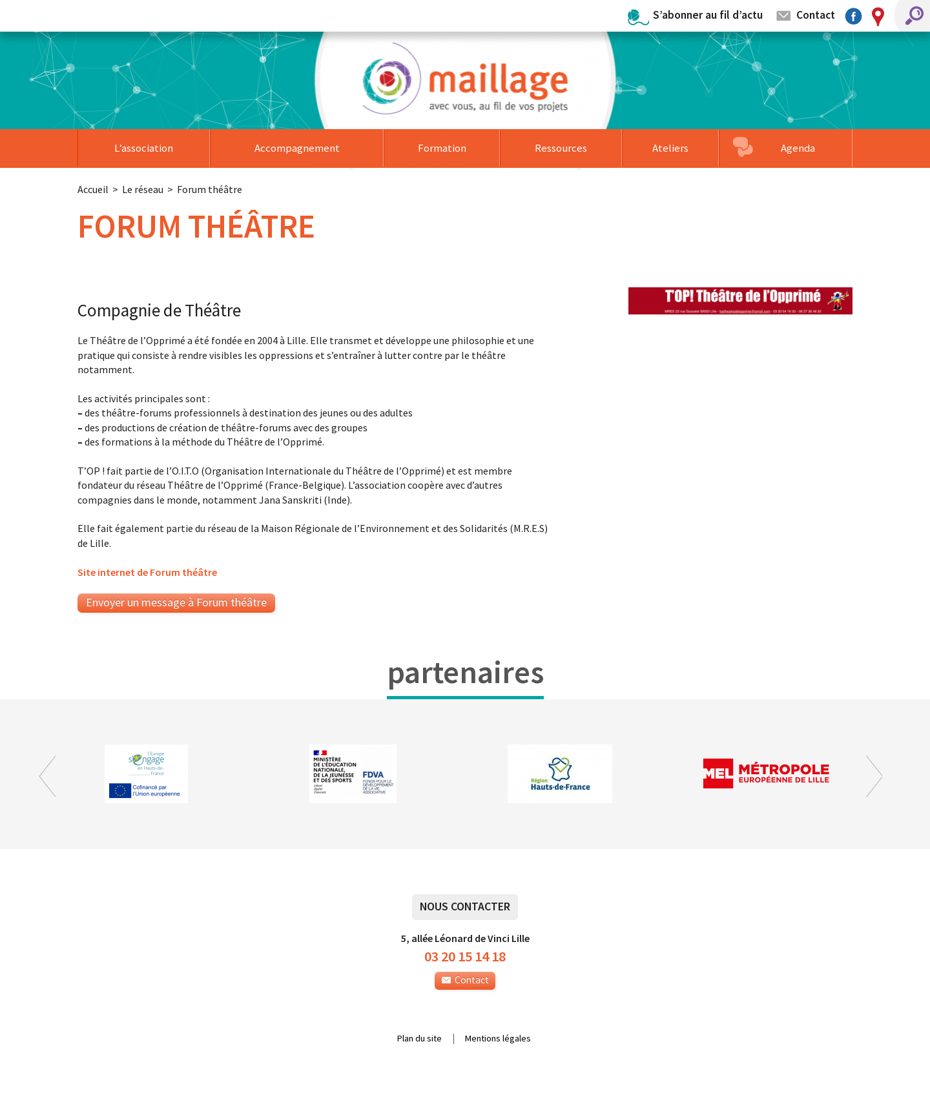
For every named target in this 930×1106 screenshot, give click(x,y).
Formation (442, 148)
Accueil (93, 189)
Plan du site (419, 1039)
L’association (143, 148)
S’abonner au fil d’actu (708, 14)
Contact (815, 14)
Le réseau (142, 189)
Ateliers (670, 148)
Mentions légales (498, 1039)
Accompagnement (297, 148)
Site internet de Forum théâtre (147, 572)
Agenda (798, 148)
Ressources (561, 148)
